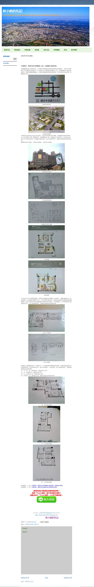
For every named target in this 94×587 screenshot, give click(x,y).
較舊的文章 (68, 578)
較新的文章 (25, 578)
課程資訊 (17, 50)
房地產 (37, 50)
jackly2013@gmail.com (47, 513)
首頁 (46, 578)
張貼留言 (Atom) (29, 581)
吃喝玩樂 (27, 50)
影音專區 (74, 50)
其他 (65, 50)
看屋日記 (7, 50)
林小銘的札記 (12, 11)
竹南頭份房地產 (29, 524)
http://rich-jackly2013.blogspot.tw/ (46, 515)
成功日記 (46, 50)
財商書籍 (57, 50)
